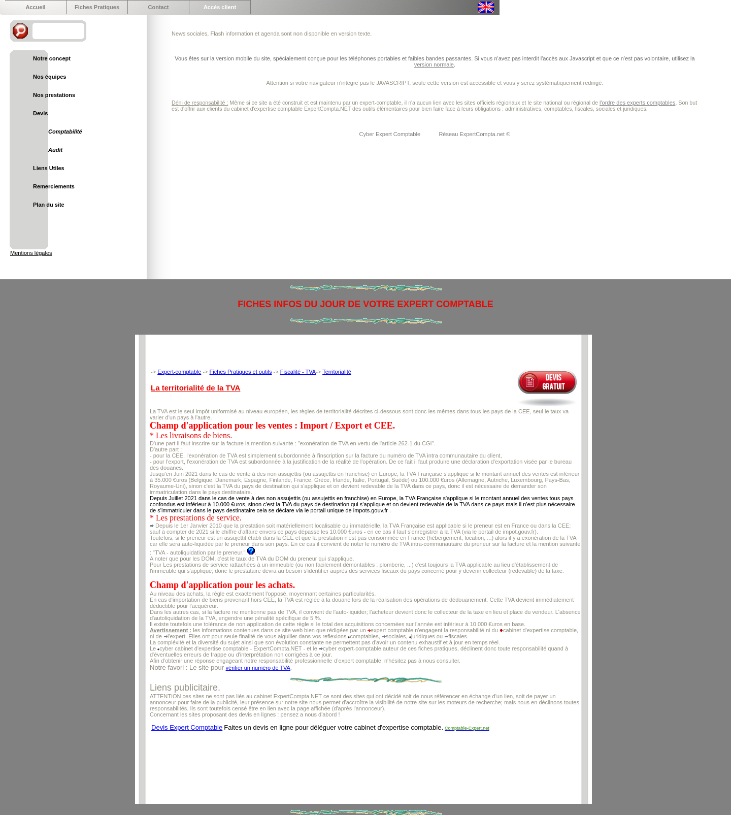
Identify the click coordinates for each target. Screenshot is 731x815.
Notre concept (52, 58)
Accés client (220, 7)
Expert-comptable (179, 372)
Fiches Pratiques (97, 7)
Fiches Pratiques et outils (241, 372)
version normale (434, 64)
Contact (158, 7)
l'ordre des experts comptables (637, 103)
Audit (55, 150)
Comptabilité (65, 131)
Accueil (35, 7)
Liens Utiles (48, 168)
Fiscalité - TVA (298, 372)
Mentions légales (31, 253)
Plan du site (48, 205)
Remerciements (54, 186)
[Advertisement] (334, 760)
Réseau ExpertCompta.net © (474, 134)
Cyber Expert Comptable (390, 134)
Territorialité (336, 372)
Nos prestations (54, 95)
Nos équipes (49, 77)
